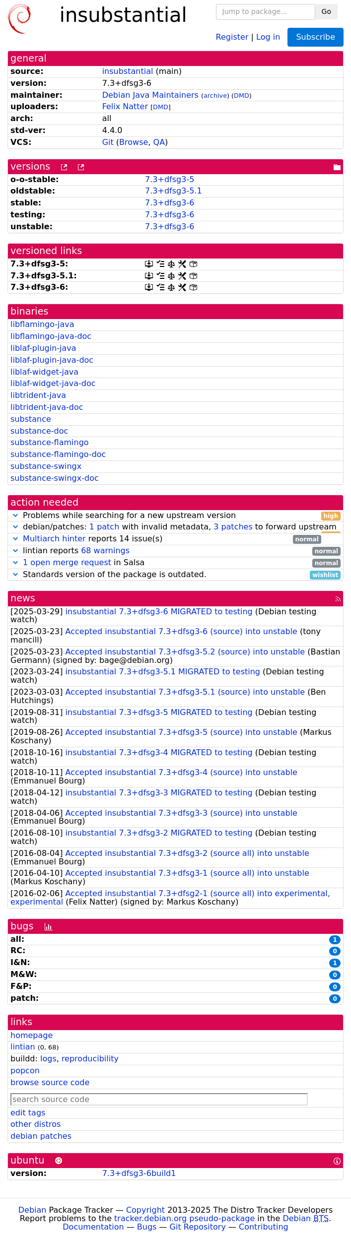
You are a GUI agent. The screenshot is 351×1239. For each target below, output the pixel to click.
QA (159, 142)
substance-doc (39, 431)
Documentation (93, 1227)
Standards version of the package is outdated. (175, 575)
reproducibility (90, 1058)
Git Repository (198, 1227)
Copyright (145, 1210)
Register (232, 36)
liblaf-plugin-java (43, 348)
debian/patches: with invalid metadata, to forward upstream (175, 527)
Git (108, 142)
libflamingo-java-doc (50, 336)
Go (326, 11)
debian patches (40, 1136)
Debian (32, 1210)
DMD (241, 95)
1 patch (104, 526)
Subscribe (315, 37)
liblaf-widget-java (44, 372)
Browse (133, 142)
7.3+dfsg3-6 (169, 202)
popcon (25, 1070)
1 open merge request (67, 562)
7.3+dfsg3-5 (169, 179)
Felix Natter (125, 106)
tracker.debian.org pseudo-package (184, 1218)
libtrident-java (38, 395)
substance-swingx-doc (54, 478)
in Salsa (175, 563)
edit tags (27, 1112)
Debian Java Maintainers (150, 95)
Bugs (147, 1227)
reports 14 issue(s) (165, 539)
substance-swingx (45, 466)
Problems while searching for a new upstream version (175, 516)
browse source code (49, 1082)
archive (215, 95)
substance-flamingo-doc (58, 454)
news (22, 598)
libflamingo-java (42, 324)
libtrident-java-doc (46, 407)
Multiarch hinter (54, 538)
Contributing (263, 1227)
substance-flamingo (49, 442)
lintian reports (175, 551)
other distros (35, 1124)
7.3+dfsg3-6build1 (139, 1173)
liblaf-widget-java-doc (53, 383)
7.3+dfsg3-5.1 (173, 191)
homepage (31, 1035)
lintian (22, 1046)
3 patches (233, 526)
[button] (15, 515)
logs (48, 1058)
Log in (268, 36)
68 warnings (105, 550)
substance (30, 419)
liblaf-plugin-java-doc (51, 360)
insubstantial (127, 71)
